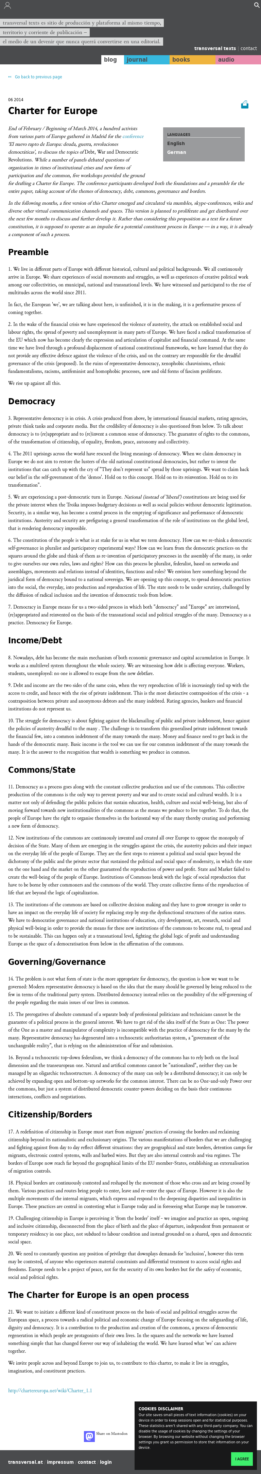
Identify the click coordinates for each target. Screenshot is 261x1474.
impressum (60, 1462)
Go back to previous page (38, 77)
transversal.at (25, 1462)
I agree (242, 1459)
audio (226, 59)
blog (110, 59)
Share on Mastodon (105, 1436)
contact (249, 48)
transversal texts (216, 48)
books (181, 59)
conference (132, 136)
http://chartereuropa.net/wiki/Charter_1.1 (50, 1391)
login (106, 1462)
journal (137, 59)
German (176, 152)
